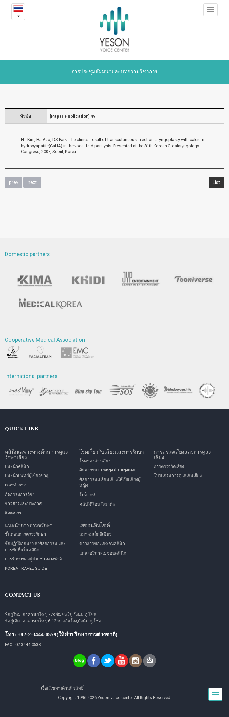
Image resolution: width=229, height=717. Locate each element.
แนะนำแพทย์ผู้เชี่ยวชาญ (27, 475)
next (32, 182)
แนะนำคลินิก (17, 466)
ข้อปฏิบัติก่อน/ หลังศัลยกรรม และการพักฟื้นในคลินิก (35, 546)
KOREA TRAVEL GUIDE (26, 568)
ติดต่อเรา (13, 513)
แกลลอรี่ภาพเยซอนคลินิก (102, 553)
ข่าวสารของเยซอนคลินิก (102, 543)
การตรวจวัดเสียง (169, 466)
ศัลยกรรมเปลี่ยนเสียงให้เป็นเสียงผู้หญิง (110, 482)
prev (13, 182)
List (216, 182)
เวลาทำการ (15, 485)
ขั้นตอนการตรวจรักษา (25, 534)
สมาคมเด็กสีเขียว (95, 534)
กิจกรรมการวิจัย (20, 494)
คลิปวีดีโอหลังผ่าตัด (97, 504)
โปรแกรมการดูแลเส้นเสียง (178, 475)
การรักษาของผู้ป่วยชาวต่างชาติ (33, 558)
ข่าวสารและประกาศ (23, 503)
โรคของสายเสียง (94, 460)
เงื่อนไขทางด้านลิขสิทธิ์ (62, 688)
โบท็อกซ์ (87, 494)
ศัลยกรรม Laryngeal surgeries (107, 470)
